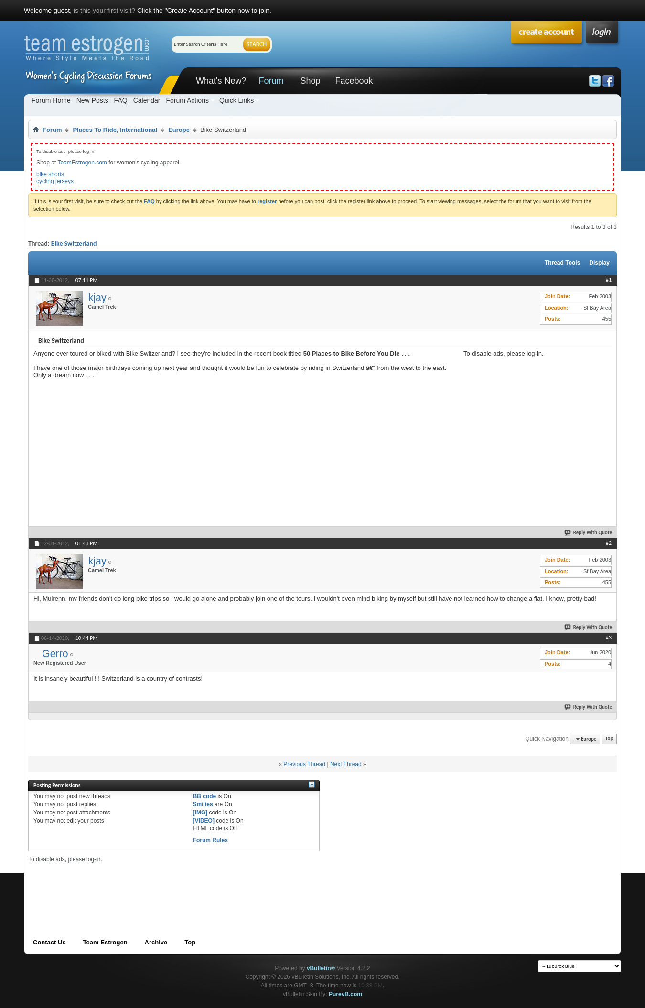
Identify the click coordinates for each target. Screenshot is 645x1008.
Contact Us (49, 942)
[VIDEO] (204, 820)
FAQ (121, 100)
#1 (609, 279)
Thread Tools (562, 263)
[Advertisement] (535, 417)
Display (599, 263)
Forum (270, 81)
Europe (179, 129)
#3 (609, 637)
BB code (204, 796)
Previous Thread (304, 764)
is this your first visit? (104, 10)
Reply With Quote (588, 533)
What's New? (221, 81)
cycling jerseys (55, 181)
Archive (156, 942)
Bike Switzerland (74, 243)
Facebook (354, 81)
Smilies (203, 804)
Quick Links (236, 100)
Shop (310, 81)
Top (609, 739)
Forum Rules (210, 840)
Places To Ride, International (115, 129)
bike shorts (50, 174)
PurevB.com (345, 994)
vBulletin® (321, 968)
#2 (609, 543)
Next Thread (346, 764)
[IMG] (200, 812)
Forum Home (51, 100)
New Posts (92, 100)
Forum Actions (187, 100)
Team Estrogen (105, 942)
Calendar (147, 100)
